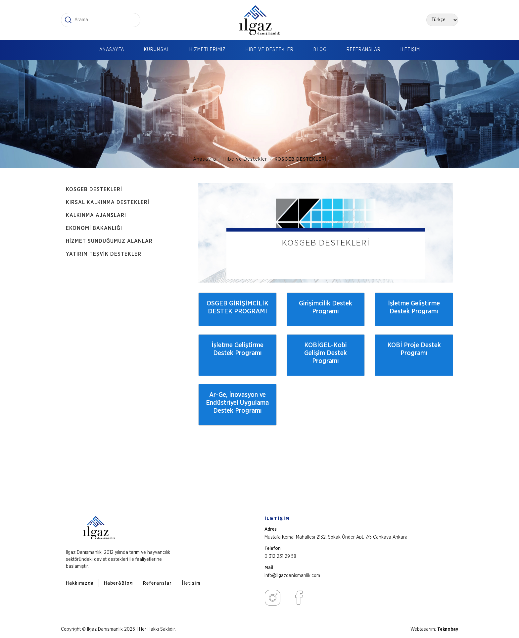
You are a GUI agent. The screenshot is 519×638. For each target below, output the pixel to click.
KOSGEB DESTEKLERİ (300, 159)
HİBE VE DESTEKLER (270, 49)
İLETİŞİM (410, 49)
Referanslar (157, 583)
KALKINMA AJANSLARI (96, 215)
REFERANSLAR (364, 49)
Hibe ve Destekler (245, 159)
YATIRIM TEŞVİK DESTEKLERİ (104, 254)
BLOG (320, 49)
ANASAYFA (111, 49)
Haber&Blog (118, 583)
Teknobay (447, 629)
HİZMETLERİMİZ (207, 49)
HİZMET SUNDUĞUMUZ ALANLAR (109, 241)
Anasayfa (204, 159)
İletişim (191, 583)
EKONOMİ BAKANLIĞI (94, 228)
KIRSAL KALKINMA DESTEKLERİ (107, 202)
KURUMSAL (156, 49)
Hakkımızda (80, 583)
